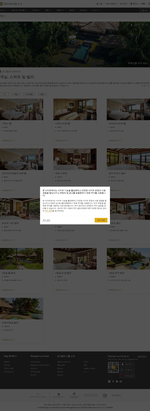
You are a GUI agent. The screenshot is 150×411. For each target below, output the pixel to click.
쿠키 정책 (48, 211)
